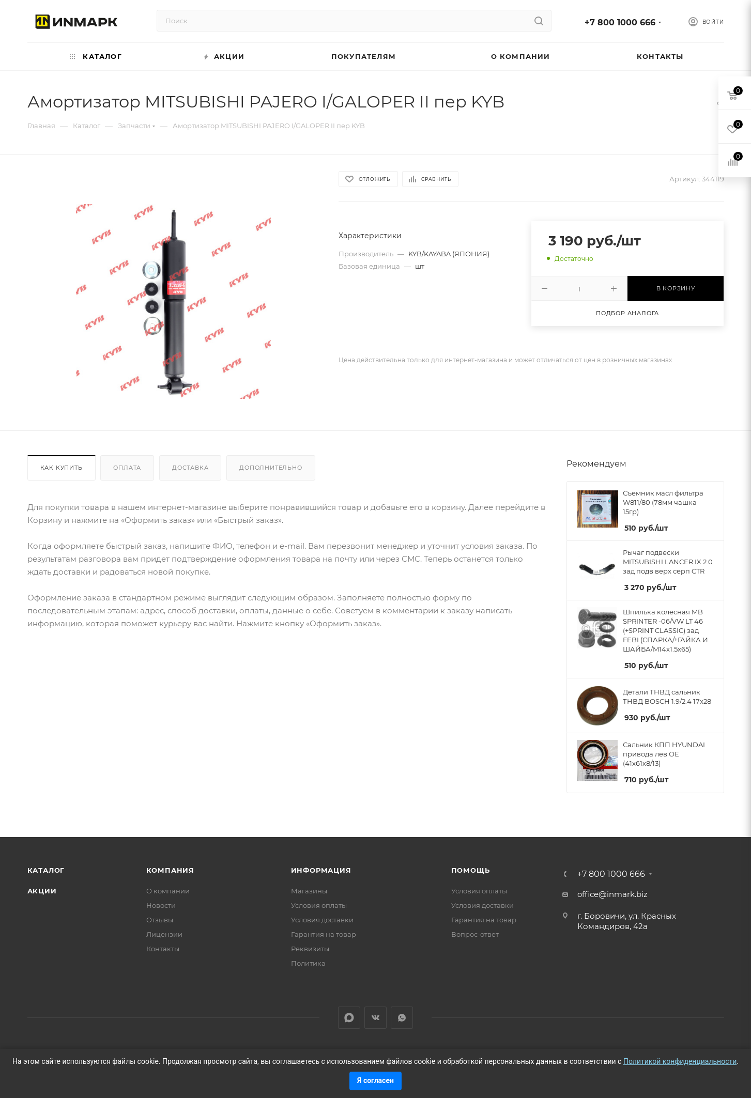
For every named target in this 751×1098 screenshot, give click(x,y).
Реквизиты (310, 949)
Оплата (127, 467)
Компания (170, 870)
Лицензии (164, 934)
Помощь (470, 870)
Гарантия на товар (323, 934)
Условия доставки (322, 920)
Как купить (61, 467)
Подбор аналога (627, 313)
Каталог (46, 870)
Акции (42, 891)
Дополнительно (270, 467)
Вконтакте (375, 1018)
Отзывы (159, 920)
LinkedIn (349, 1018)
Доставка (190, 467)
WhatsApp (402, 1018)
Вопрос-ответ (475, 934)
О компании (168, 891)
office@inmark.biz (612, 894)
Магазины (309, 891)
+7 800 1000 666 (620, 22)
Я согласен (375, 1080)
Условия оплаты (319, 905)
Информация (321, 870)
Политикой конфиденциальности (680, 1061)
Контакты (162, 949)
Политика (308, 963)
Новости (161, 905)
